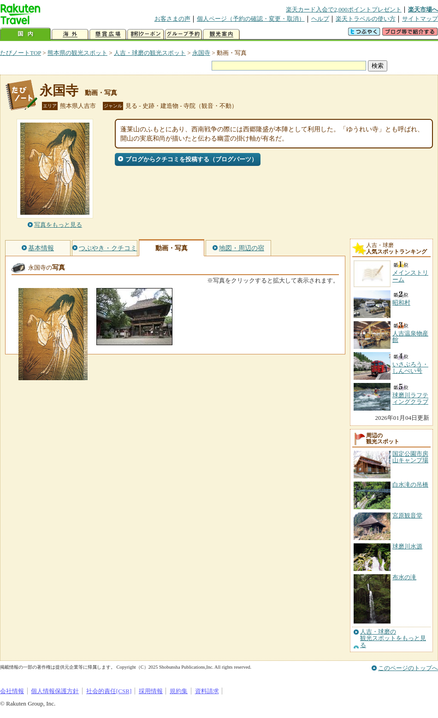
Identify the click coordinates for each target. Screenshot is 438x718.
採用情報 (151, 691)
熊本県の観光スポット (77, 52)
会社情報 (12, 691)
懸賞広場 (107, 34)
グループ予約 (183, 34)
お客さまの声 (172, 18)
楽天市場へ (423, 9)
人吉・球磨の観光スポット (150, 52)
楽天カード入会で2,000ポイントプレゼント (344, 9)
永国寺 (201, 52)
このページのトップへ (408, 668)
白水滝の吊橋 (410, 484)
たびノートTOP (20, 52)
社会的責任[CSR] (109, 691)
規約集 (179, 691)
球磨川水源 (407, 546)
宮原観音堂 (407, 515)
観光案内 (221, 34)
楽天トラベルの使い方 (366, 18)
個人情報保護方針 (55, 691)
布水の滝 (404, 577)
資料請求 (207, 691)
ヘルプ (320, 18)
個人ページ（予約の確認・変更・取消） (251, 18)
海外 (70, 34)
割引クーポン (145, 34)
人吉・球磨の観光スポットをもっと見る (393, 638)
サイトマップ (420, 18)
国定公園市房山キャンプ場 (410, 457)
